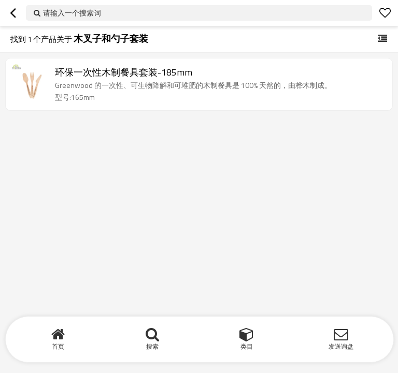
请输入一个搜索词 (72, 12)
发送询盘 (341, 346)
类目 (246, 346)
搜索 (152, 346)
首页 (58, 346)
